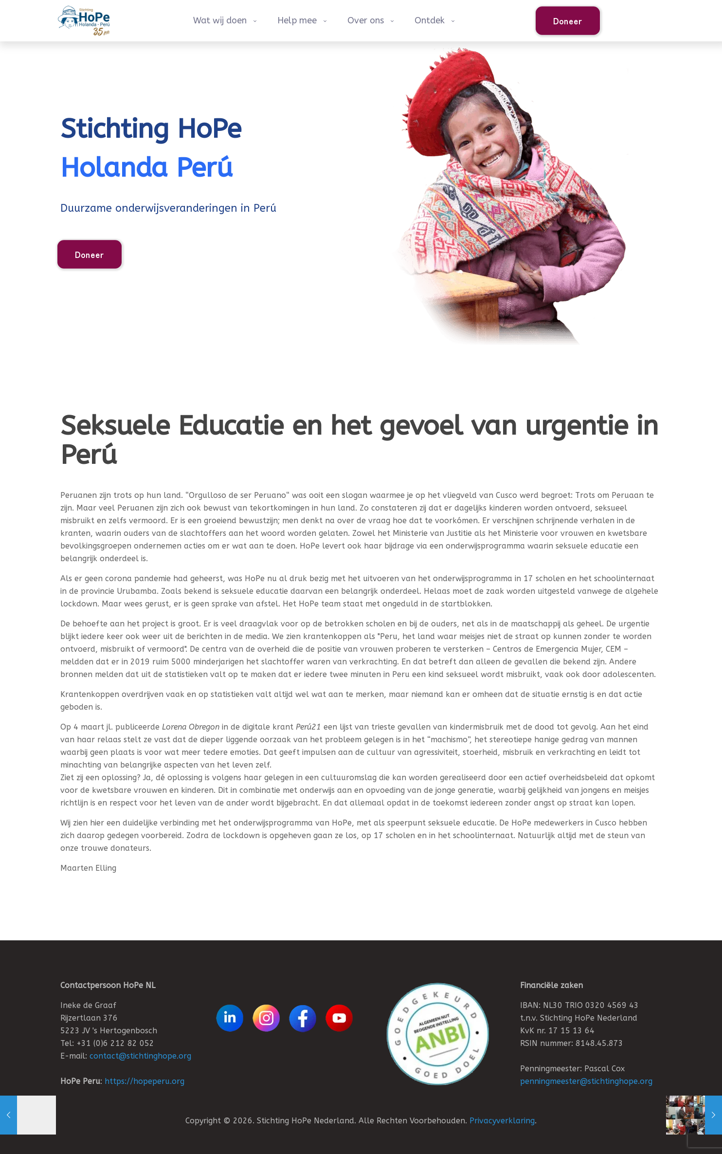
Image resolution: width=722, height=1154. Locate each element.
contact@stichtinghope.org (140, 1056)
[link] (437, 1034)
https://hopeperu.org (144, 1081)
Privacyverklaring (502, 1120)
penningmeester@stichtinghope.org (586, 1081)
